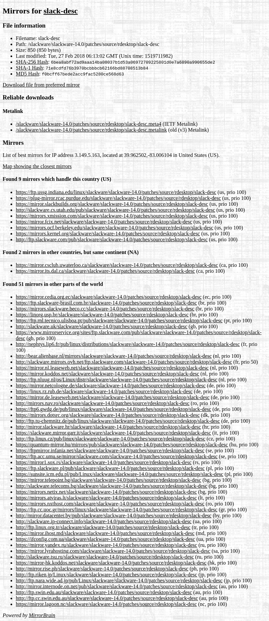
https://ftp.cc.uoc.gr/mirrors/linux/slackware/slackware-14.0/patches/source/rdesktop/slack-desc (116, 509)
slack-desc (60, 11)
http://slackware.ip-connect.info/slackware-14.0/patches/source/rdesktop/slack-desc (103, 521)
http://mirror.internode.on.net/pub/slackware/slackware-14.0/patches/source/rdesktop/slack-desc (117, 586)
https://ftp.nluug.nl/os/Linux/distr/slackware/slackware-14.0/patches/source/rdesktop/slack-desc (116, 379)
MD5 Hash (27, 73)
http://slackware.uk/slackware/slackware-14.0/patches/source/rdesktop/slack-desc (101, 326)
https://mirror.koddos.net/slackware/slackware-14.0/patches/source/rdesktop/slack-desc (107, 373)
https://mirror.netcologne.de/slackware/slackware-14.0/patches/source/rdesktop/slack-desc (111, 385)
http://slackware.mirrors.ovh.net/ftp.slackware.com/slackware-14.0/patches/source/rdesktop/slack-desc (124, 362)
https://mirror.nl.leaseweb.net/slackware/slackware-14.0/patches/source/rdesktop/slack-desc (112, 368)
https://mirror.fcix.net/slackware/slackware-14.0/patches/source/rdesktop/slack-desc (104, 222)
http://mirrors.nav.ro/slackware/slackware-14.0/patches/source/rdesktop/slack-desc (102, 403)
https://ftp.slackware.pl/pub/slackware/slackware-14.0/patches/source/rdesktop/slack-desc (110, 468)
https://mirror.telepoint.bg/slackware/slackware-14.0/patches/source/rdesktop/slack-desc (108, 480)
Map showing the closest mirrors (37, 166)
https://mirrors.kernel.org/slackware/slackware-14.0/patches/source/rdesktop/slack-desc (108, 233)
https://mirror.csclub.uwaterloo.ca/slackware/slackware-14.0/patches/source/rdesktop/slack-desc (117, 265)
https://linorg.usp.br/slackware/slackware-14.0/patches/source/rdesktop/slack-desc (102, 314)
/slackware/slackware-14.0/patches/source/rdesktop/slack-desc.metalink (91, 130)
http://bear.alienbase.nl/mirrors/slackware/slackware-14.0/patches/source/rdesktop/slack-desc (114, 356)
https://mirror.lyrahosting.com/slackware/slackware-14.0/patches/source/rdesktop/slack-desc (113, 551)
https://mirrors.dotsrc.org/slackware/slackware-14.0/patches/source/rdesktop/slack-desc (108, 415)
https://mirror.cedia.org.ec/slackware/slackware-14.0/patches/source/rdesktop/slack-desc (109, 297)
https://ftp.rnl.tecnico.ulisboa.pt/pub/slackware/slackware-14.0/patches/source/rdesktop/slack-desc (119, 320)
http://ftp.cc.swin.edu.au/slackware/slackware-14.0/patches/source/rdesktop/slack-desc (107, 598)
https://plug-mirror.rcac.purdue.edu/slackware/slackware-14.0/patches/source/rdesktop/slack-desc (118, 198)
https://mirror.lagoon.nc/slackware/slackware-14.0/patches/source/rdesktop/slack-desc (106, 604)
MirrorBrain (42, 615)
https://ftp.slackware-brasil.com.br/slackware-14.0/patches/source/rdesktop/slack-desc (106, 303)
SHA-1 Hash (29, 68)
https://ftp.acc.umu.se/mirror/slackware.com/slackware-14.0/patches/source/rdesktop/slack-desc (117, 456)
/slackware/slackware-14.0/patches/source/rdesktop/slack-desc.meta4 (88, 124)
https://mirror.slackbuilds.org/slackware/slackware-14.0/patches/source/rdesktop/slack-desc (112, 204)
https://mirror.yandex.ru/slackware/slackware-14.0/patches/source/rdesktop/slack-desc (106, 545)
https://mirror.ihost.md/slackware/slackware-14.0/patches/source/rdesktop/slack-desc (105, 533)
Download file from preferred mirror (41, 85)
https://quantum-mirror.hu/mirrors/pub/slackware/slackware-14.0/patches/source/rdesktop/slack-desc (122, 444)
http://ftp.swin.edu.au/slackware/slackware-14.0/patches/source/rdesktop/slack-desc (104, 592)
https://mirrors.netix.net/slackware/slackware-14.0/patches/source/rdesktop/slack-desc (106, 492)
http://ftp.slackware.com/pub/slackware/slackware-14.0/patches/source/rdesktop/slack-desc (112, 239)
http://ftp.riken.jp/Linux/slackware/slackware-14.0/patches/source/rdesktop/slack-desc (106, 574)
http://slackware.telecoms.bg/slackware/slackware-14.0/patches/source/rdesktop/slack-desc (111, 486)
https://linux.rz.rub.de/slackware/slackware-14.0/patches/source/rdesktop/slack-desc (104, 391)
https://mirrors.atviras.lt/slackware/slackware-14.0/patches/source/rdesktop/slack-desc (106, 498)
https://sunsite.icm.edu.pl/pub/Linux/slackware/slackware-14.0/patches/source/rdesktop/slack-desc (119, 474)
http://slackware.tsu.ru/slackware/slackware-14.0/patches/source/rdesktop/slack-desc (105, 557)
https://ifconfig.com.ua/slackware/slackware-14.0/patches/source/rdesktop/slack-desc (105, 539)
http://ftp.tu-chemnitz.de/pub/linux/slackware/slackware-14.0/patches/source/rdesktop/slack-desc (118, 421)
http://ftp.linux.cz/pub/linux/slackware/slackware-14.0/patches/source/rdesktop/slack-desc (110, 438)
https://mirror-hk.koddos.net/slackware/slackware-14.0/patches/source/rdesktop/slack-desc (111, 563)
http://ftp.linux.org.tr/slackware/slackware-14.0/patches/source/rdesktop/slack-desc (103, 527)
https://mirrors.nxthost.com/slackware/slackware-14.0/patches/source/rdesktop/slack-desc (110, 503)
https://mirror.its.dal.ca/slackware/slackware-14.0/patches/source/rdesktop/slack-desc (105, 271)
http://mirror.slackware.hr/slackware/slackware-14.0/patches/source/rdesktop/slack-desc (108, 427)
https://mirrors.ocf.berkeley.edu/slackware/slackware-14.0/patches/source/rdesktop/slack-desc (114, 227)
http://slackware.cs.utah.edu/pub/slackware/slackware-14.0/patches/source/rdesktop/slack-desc (115, 210)
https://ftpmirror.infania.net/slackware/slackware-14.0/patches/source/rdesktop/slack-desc (110, 450)
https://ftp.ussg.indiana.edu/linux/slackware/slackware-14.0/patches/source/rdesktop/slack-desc (116, 192)
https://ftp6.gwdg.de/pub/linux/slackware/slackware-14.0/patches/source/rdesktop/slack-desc (113, 409)
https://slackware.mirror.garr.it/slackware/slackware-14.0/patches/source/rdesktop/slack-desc (113, 433)
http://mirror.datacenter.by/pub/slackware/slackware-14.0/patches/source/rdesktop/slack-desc (113, 515)
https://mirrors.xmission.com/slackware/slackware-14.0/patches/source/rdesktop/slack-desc (112, 216)
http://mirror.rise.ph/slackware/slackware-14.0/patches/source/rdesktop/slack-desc (102, 568)
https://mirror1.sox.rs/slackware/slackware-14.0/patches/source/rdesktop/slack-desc (104, 462)
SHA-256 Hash (32, 62)
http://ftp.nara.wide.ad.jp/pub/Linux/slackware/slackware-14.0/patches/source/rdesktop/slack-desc (119, 580)
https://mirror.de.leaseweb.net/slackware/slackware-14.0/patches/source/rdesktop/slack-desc (112, 397)
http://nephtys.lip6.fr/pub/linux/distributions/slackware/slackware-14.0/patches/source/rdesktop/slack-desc (128, 344)
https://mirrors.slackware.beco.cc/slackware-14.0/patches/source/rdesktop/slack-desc (105, 308)
